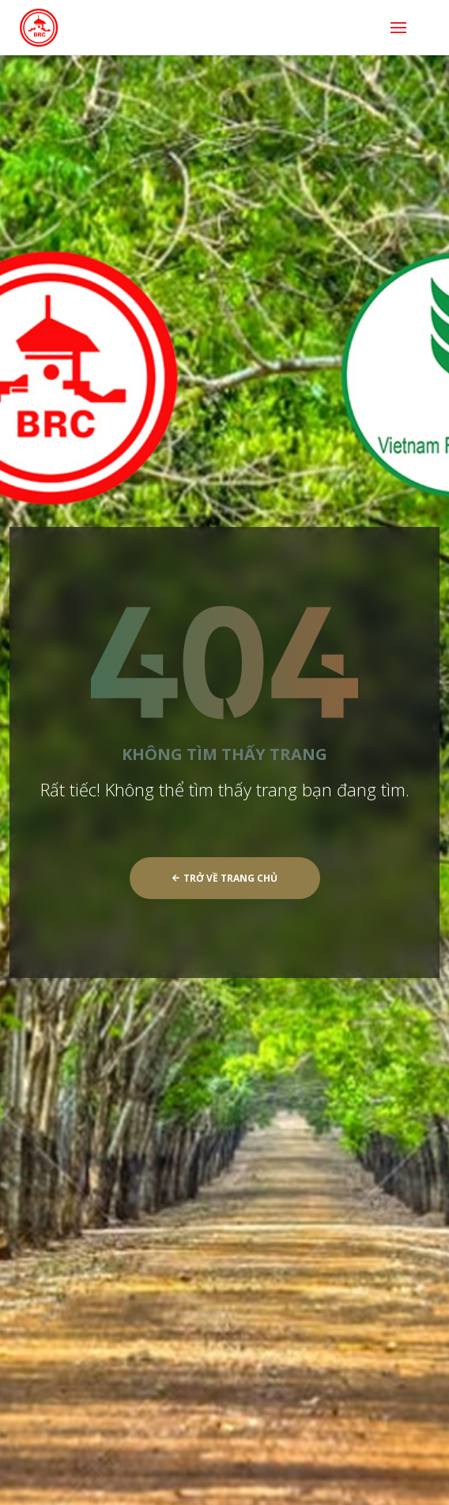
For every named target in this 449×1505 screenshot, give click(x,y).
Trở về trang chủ (224, 878)
